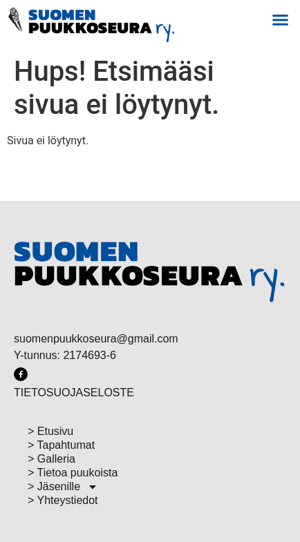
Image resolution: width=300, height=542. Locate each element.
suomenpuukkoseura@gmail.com (96, 339)
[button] (280, 20)
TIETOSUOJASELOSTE (74, 392)
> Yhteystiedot (63, 500)
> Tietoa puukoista (73, 472)
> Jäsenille (63, 487)
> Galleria (51, 459)
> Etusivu (50, 431)
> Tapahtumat (61, 445)
